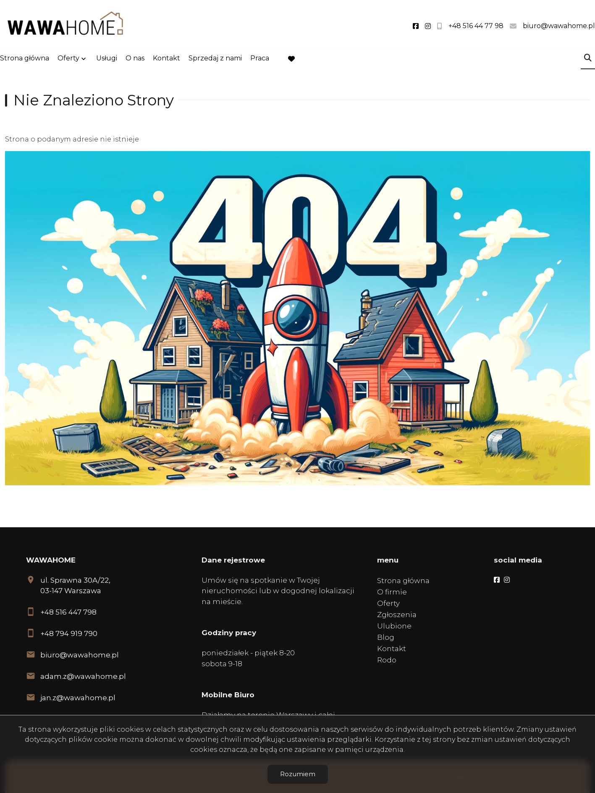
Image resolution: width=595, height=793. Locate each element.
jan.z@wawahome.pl (77, 698)
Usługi (106, 59)
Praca (259, 59)
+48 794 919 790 (68, 633)
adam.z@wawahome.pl (83, 676)
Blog (385, 637)
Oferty (68, 59)
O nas (135, 59)
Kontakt (166, 59)
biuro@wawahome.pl (79, 655)
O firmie (392, 592)
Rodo (386, 660)
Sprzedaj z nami (215, 59)
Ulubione (394, 626)
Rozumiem (297, 774)
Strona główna (24, 59)
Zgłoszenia (397, 614)
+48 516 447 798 (68, 612)
